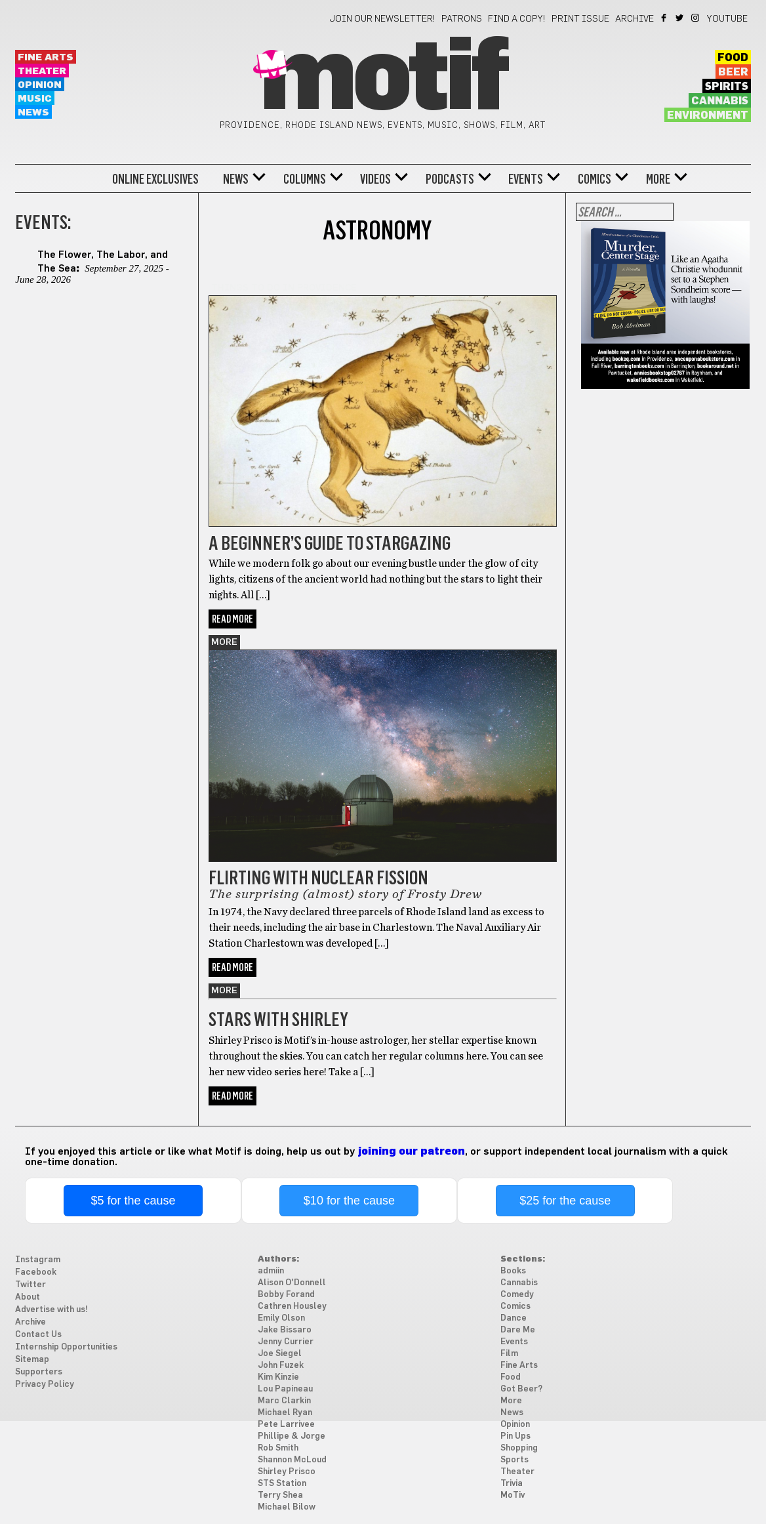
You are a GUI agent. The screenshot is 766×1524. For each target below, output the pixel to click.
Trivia (511, 1483)
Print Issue (580, 19)
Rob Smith (278, 1448)
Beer (733, 72)
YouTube (727, 19)
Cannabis (719, 101)
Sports (514, 1460)
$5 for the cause (133, 1200)
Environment (707, 115)
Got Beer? (521, 1389)
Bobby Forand (286, 1294)
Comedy (517, 1294)
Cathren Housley (292, 1306)
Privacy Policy (44, 1384)
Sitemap (32, 1359)
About (27, 1297)
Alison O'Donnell (292, 1283)
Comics (594, 179)
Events (525, 179)
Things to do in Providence (284, 288)
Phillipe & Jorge (291, 1436)
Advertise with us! (51, 1310)
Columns (304, 179)
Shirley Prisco (286, 1472)
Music (35, 99)
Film (509, 1353)
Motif (383, 79)
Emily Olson (281, 1318)
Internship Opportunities (66, 1347)
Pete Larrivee (286, 1424)
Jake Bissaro (285, 1330)
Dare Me (517, 1330)
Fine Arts (45, 57)
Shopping (519, 1448)
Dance (513, 1318)
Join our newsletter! (382, 19)
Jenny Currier (285, 1342)
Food (732, 57)
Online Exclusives (155, 179)
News (33, 112)
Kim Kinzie (278, 1377)
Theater (42, 71)
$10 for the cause (349, 1200)
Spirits (726, 86)
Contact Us (38, 1334)
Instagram (696, 18)
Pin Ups (515, 1436)
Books (513, 1271)
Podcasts (450, 179)
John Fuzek (281, 1365)
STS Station (282, 1483)
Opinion (40, 85)
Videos (375, 179)
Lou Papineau (285, 1389)
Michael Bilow (286, 1507)
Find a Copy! (517, 19)
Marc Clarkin (284, 1401)
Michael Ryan (285, 1413)
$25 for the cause (565, 1200)
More (658, 179)
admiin (271, 1271)
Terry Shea (280, 1495)
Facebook (665, 18)
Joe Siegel (280, 1353)
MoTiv (512, 1495)
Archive (634, 19)
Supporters (38, 1372)
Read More (232, 619)
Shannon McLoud (292, 1460)
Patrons (461, 19)
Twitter (680, 18)
